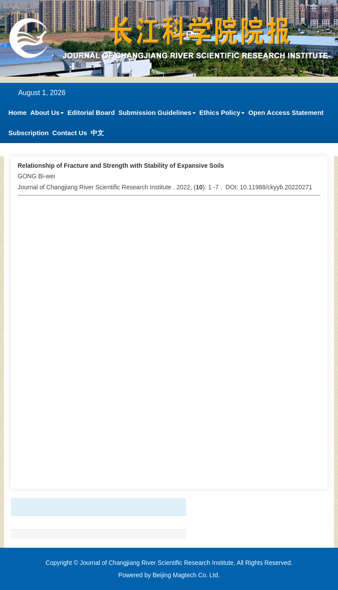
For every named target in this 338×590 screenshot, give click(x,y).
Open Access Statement (285, 112)
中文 (97, 132)
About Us (47, 112)
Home (17, 112)
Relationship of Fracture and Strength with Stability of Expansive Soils (121, 165)
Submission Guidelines (157, 112)
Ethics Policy (222, 112)
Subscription (28, 132)
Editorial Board (91, 112)
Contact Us (69, 132)
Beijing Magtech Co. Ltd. (186, 575)
